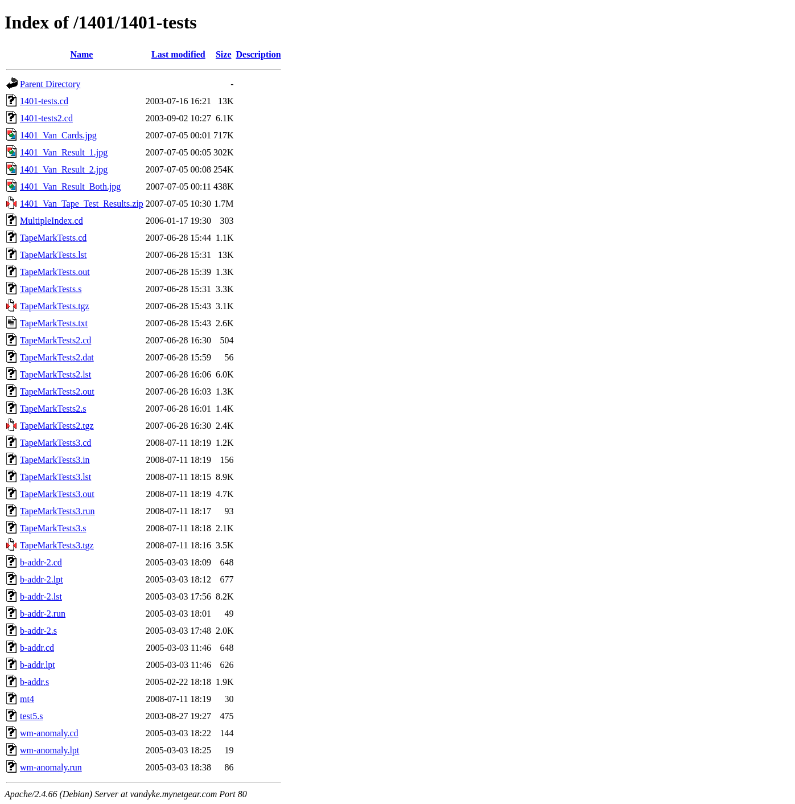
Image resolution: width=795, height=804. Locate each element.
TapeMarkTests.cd (53, 238)
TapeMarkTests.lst (53, 255)
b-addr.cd (37, 648)
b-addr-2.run (42, 613)
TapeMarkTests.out (55, 272)
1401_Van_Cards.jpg (58, 135)
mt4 (27, 699)
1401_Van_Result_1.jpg (64, 152)
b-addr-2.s (38, 630)
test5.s (31, 716)
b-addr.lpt (37, 665)
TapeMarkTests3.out (57, 494)
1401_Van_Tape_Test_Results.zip (81, 203)
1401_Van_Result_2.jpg (64, 169)
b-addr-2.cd (41, 562)
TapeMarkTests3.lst (55, 477)
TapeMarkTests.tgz (54, 306)
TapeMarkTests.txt (54, 323)
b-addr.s (34, 682)
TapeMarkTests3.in (55, 460)
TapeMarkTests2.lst (55, 374)
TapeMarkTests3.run (57, 511)
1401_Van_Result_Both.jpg (70, 186)
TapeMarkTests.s (50, 289)
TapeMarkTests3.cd (55, 443)
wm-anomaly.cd (49, 733)
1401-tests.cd (44, 101)
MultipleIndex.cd (51, 220)
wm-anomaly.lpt (49, 750)
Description (258, 54)
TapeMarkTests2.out (57, 391)
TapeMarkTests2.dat (57, 357)
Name (81, 54)
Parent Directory (50, 84)
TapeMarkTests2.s (53, 408)
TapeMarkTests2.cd (55, 340)
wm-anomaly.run (51, 767)
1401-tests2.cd (46, 118)
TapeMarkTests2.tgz (57, 425)
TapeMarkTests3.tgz (57, 545)
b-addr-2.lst (41, 596)
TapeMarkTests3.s (53, 528)
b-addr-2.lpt (41, 579)
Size (224, 54)
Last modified (178, 54)
